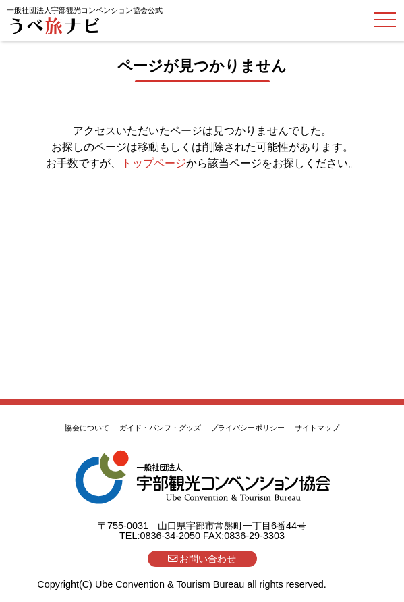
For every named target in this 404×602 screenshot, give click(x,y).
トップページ (153, 163)
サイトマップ (317, 428)
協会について (87, 428)
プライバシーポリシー (247, 428)
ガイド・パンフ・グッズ (160, 428)
